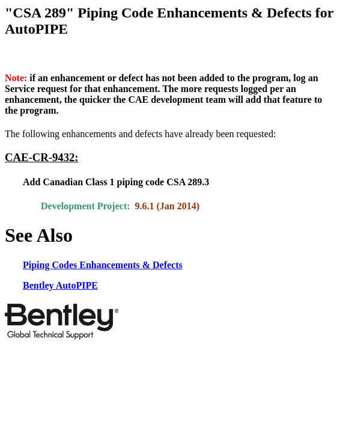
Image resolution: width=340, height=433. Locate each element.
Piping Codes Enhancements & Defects (103, 265)
